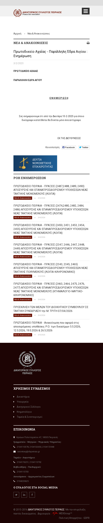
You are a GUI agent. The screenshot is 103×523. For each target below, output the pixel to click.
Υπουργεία (20, 401)
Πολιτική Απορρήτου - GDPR (74, 518)
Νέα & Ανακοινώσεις (39, 33)
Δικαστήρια (21, 396)
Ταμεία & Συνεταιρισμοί (27, 417)
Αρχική (17, 33)
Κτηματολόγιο (22, 411)
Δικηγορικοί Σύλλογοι (27, 406)
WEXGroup (60, 513)
